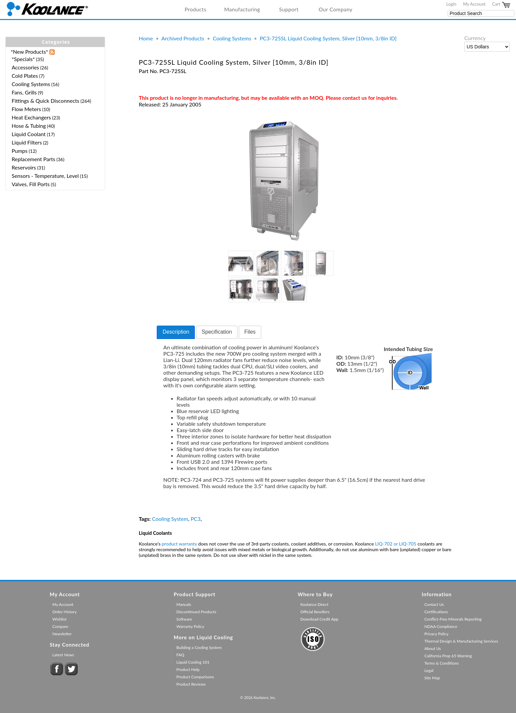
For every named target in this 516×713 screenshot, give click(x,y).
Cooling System (170, 518)
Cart (501, 5)
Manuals (183, 604)
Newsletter (62, 633)
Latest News (63, 654)
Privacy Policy (436, 633)
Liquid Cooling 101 (192, 662)
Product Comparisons (195, 676)
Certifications (436, 611)
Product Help (187, 669)
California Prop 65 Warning (448, 655)
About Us (432, 648)
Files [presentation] (250, 332)
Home (146, 38)
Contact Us (434, 604)
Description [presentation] (175, 332)
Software (184, 619)
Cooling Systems (232, 38)
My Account (474, 4)
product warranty (179, 544)
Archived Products (182, 38)
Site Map (432, 677)
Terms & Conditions (441, 663)
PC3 (196, 518)
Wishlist (59, 619)
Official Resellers (314, 611)
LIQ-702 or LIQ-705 (395, 544)
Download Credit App (319, 619)
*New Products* (29, 51)
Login (451, 4)
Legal (428, 670)
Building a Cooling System (199, 647)
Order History (64, 611)
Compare (60, 626)
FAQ (180, 654)
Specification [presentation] (217, 332)
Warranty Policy (190, 626)
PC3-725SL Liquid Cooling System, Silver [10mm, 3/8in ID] (328, 38)
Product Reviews (191, 684)
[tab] (176, 332)
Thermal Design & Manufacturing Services (461, 641)
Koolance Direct (314, 604)
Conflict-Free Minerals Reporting (453, 619)
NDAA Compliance (440, 626)
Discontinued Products (196, 611)
